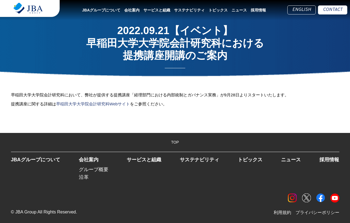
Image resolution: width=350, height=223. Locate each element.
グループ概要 (93, 169)
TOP (175, 142)
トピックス (218, 10)
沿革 (84, 177)
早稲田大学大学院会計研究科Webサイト (93, 104)
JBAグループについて (101, 10)
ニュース (239, 10)
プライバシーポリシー (317, 212)
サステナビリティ (189, 10)
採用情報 (258, 10)
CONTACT (332, 10)
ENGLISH (301, 10)
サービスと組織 (156, 10)
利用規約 (282, 212)
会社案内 (132, 10)
